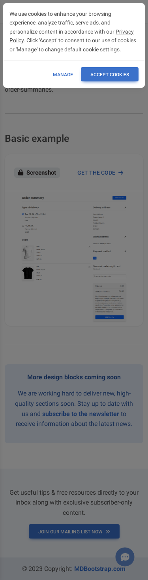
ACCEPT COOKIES (109, 74)
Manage (63, 74)
